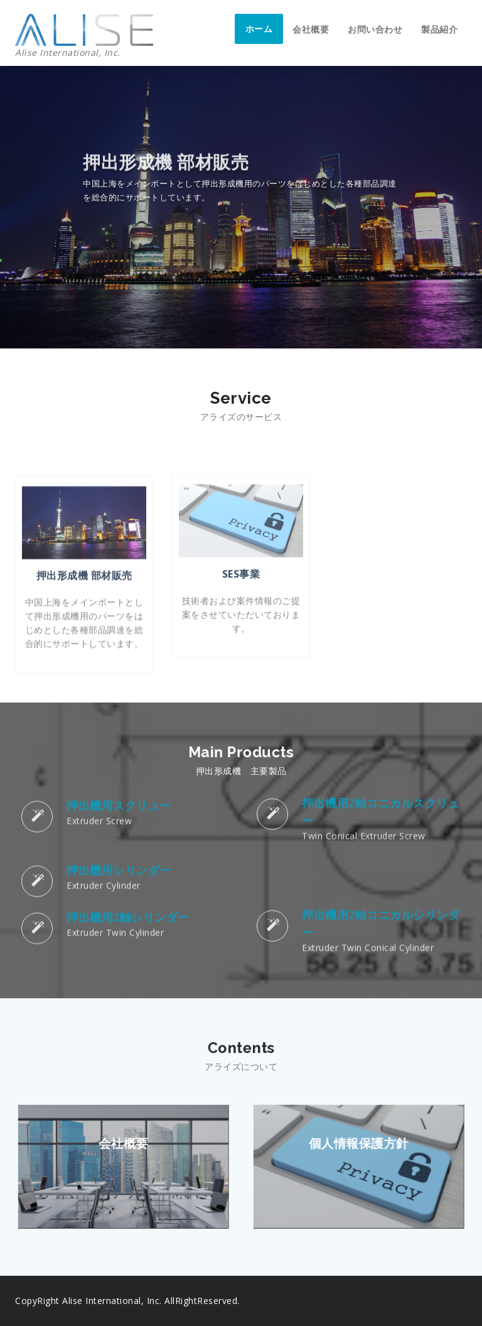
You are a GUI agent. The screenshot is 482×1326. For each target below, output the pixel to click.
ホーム (259, 29)
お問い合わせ (375, 29)
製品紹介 (439, 29)
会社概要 (310, 29)
